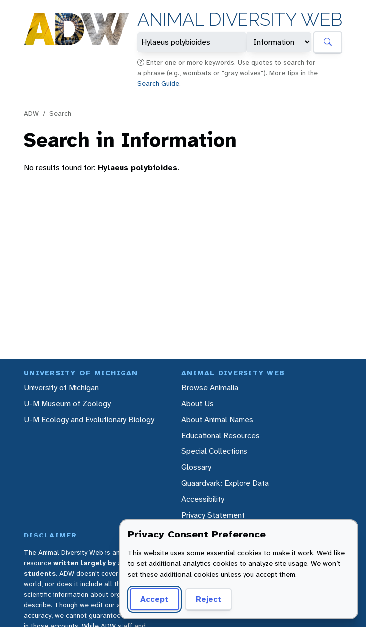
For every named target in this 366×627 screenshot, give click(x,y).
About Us (197, 403)
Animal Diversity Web (239, 19)
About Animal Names (217, 419)
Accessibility (202, 499)
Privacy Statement (212, 515)
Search (60, 113)
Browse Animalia (209, 387)
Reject (208, 599)
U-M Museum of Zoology (67, 403)
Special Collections (214, 451)
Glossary (196, 467)
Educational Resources (220, 435)
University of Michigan (61, 387)
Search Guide (158, 83)
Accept (154, 599)
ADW (31, 113)
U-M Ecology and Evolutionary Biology (89, 419)
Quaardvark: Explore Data (225, 483)
